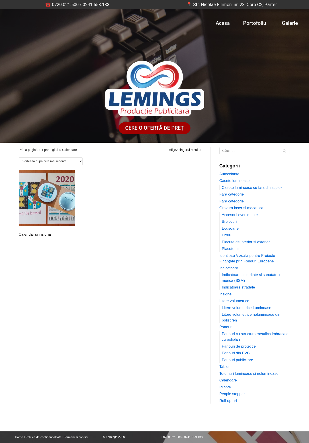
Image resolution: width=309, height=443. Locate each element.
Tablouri (226, 367)
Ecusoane (230, 228)
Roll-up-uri (228, 401)
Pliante (225, 387)
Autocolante (229, 174)
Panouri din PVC (236, 353)
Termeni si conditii (76, 437)
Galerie (290, 22)
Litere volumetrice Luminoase (246, 308)
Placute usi (231, 249)
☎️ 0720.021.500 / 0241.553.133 (77, 4)
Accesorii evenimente (240, 215)
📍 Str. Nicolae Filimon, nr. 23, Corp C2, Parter (231, 4)
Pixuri (226, 235)
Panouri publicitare (237, 360)
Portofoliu (254, 22)
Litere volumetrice (234, 301)
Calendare (228, 380)
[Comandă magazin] (51, 161)
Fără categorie (231, 194)
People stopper (232, 394)
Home (19, 437)
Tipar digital (50, 150)
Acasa (223, 22)
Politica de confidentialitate (43, 437)
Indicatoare (228, 268)
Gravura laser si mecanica (241, 208)
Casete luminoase (234, 181)
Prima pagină (28, 150)
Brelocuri (229, 221)
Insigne (225, 294)
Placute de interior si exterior (246, 242)
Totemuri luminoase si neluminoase (249, 373)
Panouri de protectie (239, 346)
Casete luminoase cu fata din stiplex (252, 187)
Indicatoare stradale (238, 287)
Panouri (226, 327)
